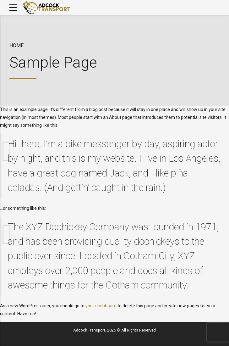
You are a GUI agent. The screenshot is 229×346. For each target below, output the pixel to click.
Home (16, 45)
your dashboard (101, 305)
